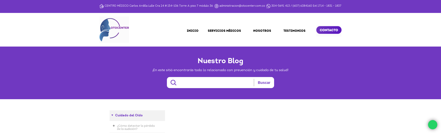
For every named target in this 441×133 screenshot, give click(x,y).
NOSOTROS (262, 31)
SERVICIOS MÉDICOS (224, 31)
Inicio (193, 31)
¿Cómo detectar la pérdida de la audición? (136, 128)
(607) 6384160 (302, 6)
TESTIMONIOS (294, 31)
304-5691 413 (280, 6)
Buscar (264, 83)
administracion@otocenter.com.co (242, 6)
